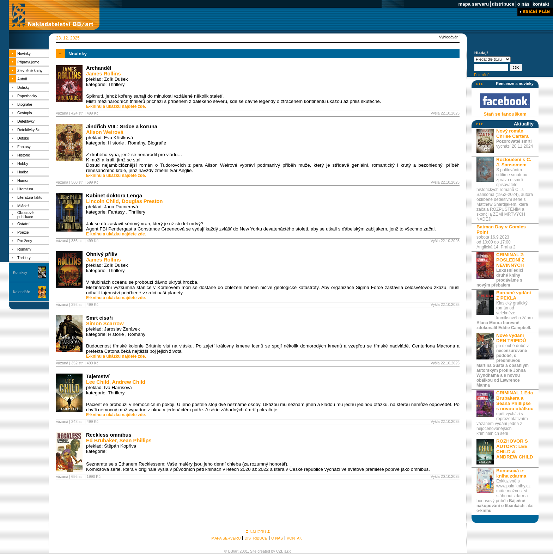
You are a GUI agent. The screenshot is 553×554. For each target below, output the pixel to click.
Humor (23, 180)
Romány (24, 249)
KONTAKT (295, 538)
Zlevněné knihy (30, 70)
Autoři (22, 79)
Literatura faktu (29, 197)
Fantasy (24, 146)
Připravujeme (28, 62)
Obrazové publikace (25, 214)
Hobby (22, 163)
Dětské (23, 138)
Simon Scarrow (105, 323)
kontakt (541, 4)
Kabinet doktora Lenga (114, 195)
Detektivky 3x (28, 130)
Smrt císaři (99, 318)
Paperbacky (27, 96)
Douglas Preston (142, 201)
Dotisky (23, 87)
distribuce (503, 4)
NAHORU (257, 532)
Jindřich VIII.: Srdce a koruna (121, 126)
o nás (523, 4)
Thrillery (24, 258)
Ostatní (23, 224)
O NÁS (277, 538)
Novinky (24, 53)
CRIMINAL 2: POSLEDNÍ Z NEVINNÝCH (510, 260)
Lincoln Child (102, 201)
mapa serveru (473, 4)
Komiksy (20, 272)
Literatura (25, 189)
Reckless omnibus (109, 435)
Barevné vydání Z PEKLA (513, 295)
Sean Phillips (136, 440)
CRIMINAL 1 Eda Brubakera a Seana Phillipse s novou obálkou (515, 400)
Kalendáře (21, 292)
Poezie (23, 232)
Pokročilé (482, 75)
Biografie (24, 104)
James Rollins (103, 73)
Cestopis (24, 113)
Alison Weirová (104, 132)
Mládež (23, 206)
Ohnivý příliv (101, 254)
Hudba (22, 172)
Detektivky (26, 121)
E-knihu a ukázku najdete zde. (116, 106)
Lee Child (97, 382)
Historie (23, 155)
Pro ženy (24, 241)
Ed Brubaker (101, 440)
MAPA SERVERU (226, 538)
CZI (279, 551)
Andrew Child (128, 382)
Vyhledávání (449, 37)
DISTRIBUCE (255, 538)
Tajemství (98, 376)
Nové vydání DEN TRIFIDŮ (511, 338)
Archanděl (98, 68)
